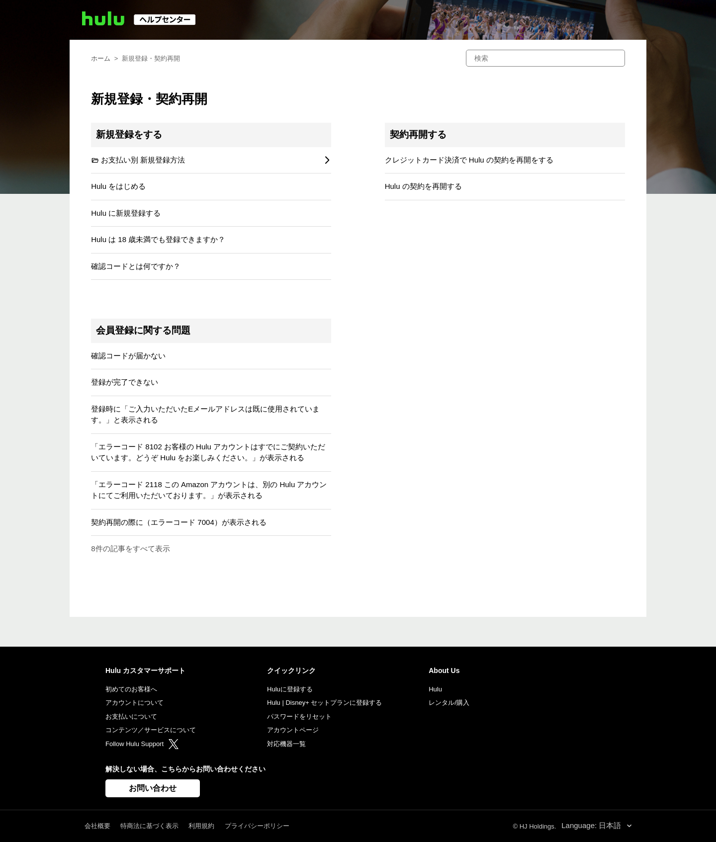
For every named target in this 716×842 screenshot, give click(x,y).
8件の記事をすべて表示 (130, 548)
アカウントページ (293, 730)
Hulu (435, 689)
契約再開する (418, 134)
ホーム (100, 58)
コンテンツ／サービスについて (150, 730)
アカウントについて (134, 702)
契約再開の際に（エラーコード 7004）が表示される (179, 522)
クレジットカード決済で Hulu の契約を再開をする (469, 160)
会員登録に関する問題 (143, 330)
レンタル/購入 (449, 702)
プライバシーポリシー (257, 826)
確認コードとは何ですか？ (135, 266)
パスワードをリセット (299, 716)
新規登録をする (129, 134)
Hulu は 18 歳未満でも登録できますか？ (158, 239)
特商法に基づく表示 (149, 826)
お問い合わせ (153, 788)
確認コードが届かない (128, 355)
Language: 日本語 (592, 825)
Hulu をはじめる (118, 186)
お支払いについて (131, 716)
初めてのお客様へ (131, 689)
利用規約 (201, 826)
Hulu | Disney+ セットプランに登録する (324, 702)
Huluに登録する (290, 689)
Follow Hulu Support (142, 744)
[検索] (545, 58)
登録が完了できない (124, 382)
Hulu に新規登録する (126, 213)
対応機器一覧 (286, 744)
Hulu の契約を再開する (423, 186)
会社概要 (97, 826)
